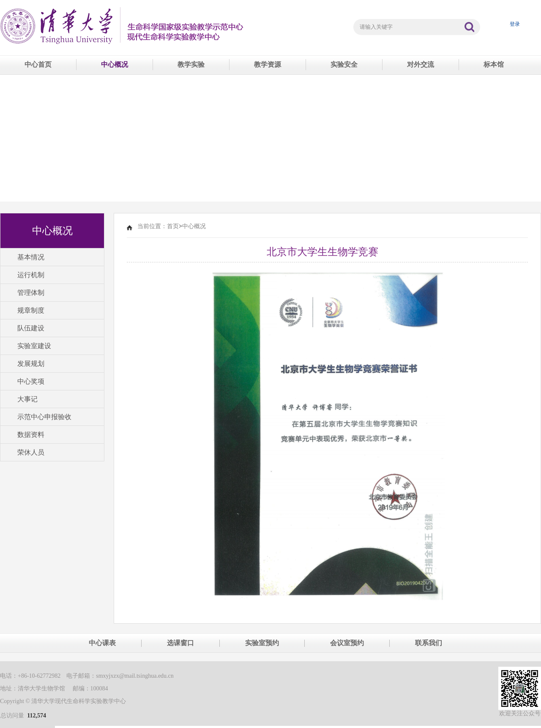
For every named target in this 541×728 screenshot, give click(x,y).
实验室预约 (262, 642)
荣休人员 (30, 452)
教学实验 (191, 64)
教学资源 (267, 64)
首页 (173, 226)
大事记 (27, 399)
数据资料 (30, 434)
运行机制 (30, 274)
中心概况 (114, 64)
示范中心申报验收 (44, 416)
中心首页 (38, 64)
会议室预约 (347, 642)
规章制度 (30, 310)
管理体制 (30, 292)
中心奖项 (30, 381)
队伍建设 (30, 328)
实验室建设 (34, 345)
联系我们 (428, 642)
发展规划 (30, 363)
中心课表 (102, 642)
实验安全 (344, 64)
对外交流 (420, 64)
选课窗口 (180, 642)
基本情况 (30, 257)
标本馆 (494, 64)
